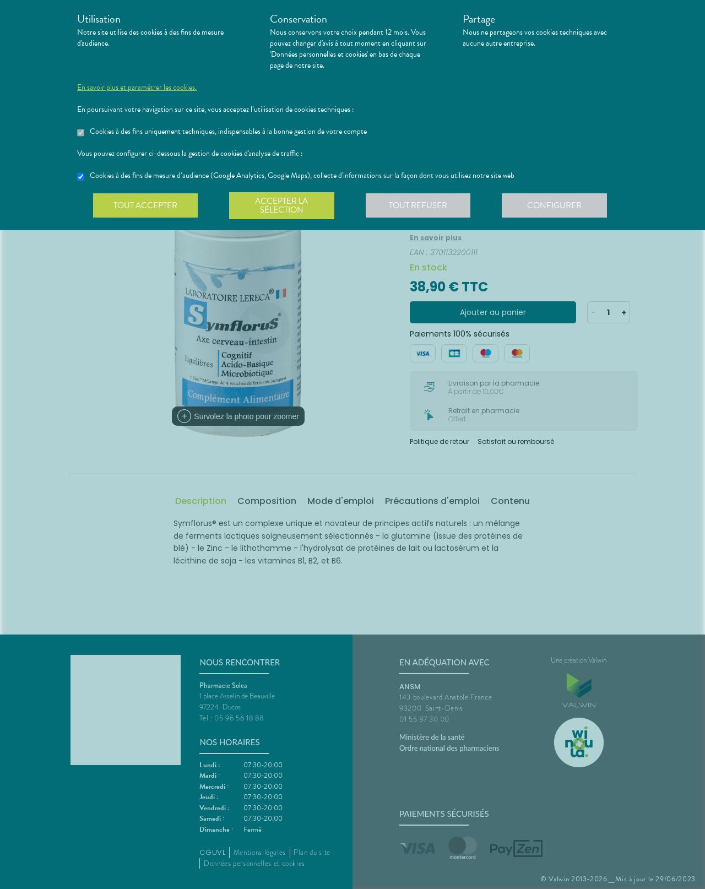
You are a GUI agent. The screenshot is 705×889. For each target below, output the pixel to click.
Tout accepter (146, 206)
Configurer (559, 206)
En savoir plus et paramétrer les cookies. (137, 87)
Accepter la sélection (284, 206)
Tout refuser (422, 206)
